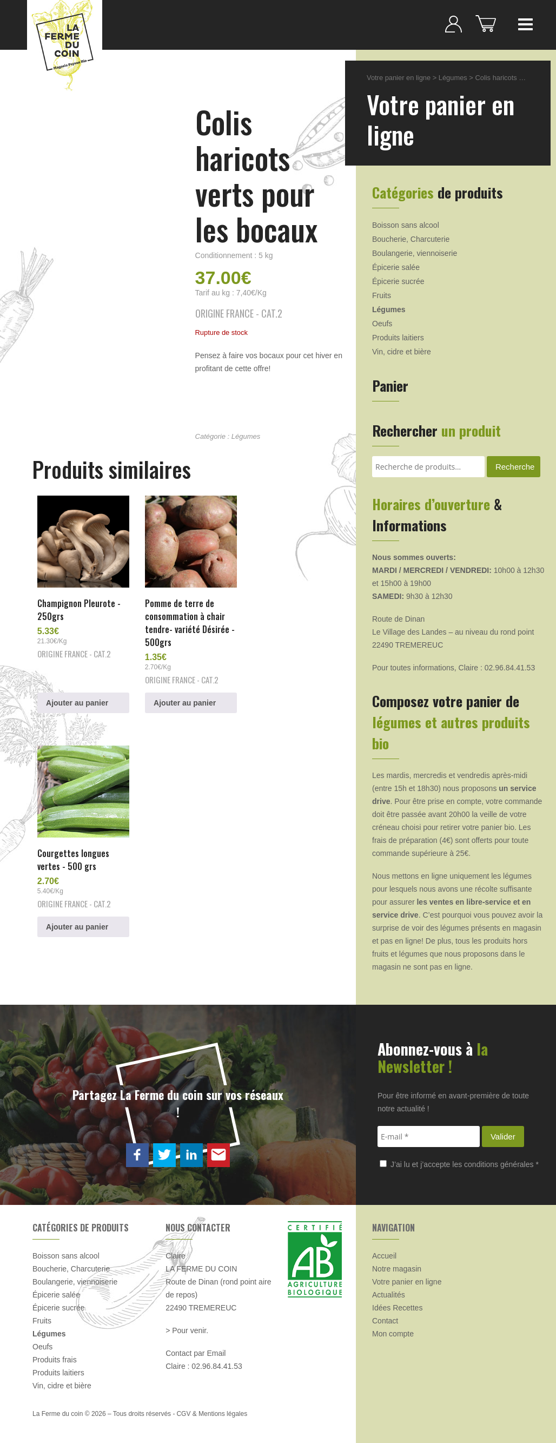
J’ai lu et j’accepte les (459, 1160)
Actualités (388, 1290)
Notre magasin (396, 1264)
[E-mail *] (429, 1132)
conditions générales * (501, 1160)
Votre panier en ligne (399, 78)
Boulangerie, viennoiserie (414, 253)
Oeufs (382, 323)
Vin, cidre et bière (401, 351)
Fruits (381, 295)
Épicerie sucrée (398, 281)
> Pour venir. (187, 1326)
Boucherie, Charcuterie (410, 239)
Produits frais (54, 1355)
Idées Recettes (397, 1303)
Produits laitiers (398, 337)
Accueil (384, 1251)
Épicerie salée (396, 267)
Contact (385, 1316)
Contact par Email (196, 1349)
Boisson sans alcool (405, 225)
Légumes (245, 436)
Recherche (515, 466)
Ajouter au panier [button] (78, 699)
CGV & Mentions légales (211, 1409)
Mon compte (393, 1329)
